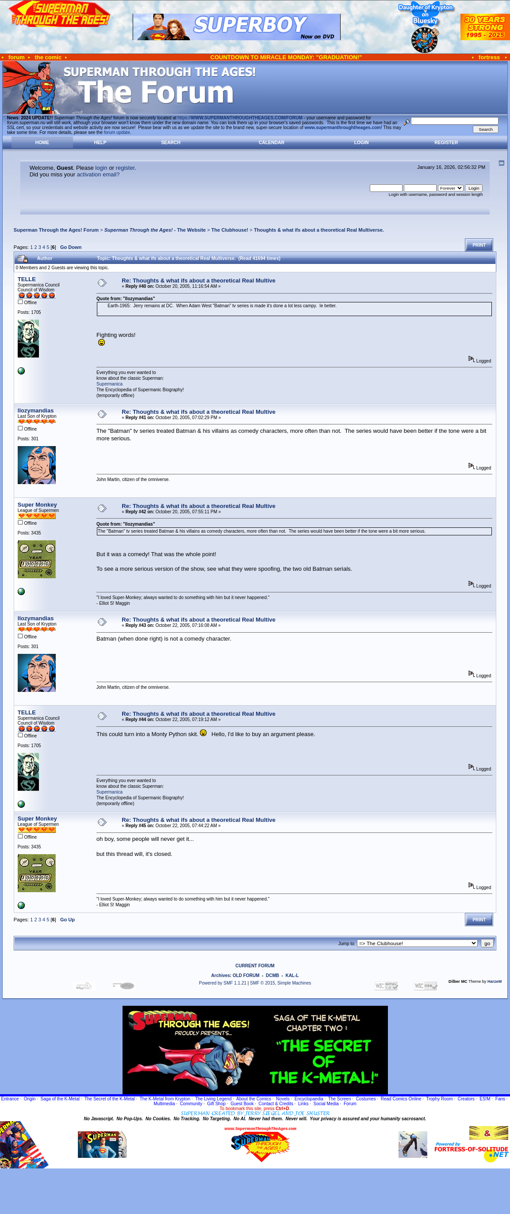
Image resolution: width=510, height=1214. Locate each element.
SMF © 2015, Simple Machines (280, 983)
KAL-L (292, 975)
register (125, 167)
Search (170, 142)
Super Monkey (37, 504)
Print (479, 245)
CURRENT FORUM (254, 965)
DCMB (272, 975)
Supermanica (109, 384)
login (101, 167)
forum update (117, 132)
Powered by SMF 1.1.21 (222, 983)
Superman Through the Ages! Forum (56, 230)
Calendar (271, 142)
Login (361, 142)
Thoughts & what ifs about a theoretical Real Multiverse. (319, 230)
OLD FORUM (246, 975)
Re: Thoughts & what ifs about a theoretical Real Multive (198, 280)
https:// (240, 117)
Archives (220, 975)
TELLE (27, 279)
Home (42, 142)
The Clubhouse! (229, 230)
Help (100, 142)
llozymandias (36, 410)
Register (446, 142)
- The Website (155, 230)
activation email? (98, 174)
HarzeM (494, 981)
